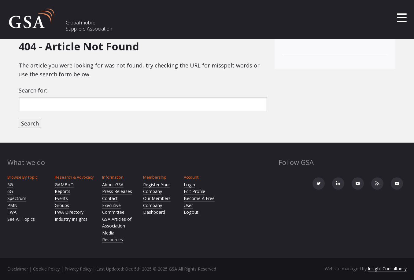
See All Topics (21, 219)
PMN (12, 205)
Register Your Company (156, 188)
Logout (191, 212)
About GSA (113, 184)
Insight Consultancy (387, 268)
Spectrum (16, 198)
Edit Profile (194, 191)
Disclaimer (17, 269)
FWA (12, 212)
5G (10, 184)
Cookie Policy (46, 269)
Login (189, 184)
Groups (62, 205)
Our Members (157, 198)
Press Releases (117, 191)
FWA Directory (69, 212)
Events (61, 198)
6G (10, 191)
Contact (110, 198)
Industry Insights (71, 219)
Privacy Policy (78, 269)
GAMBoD (64, 184)
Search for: (33, 90)
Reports (62, 191)
